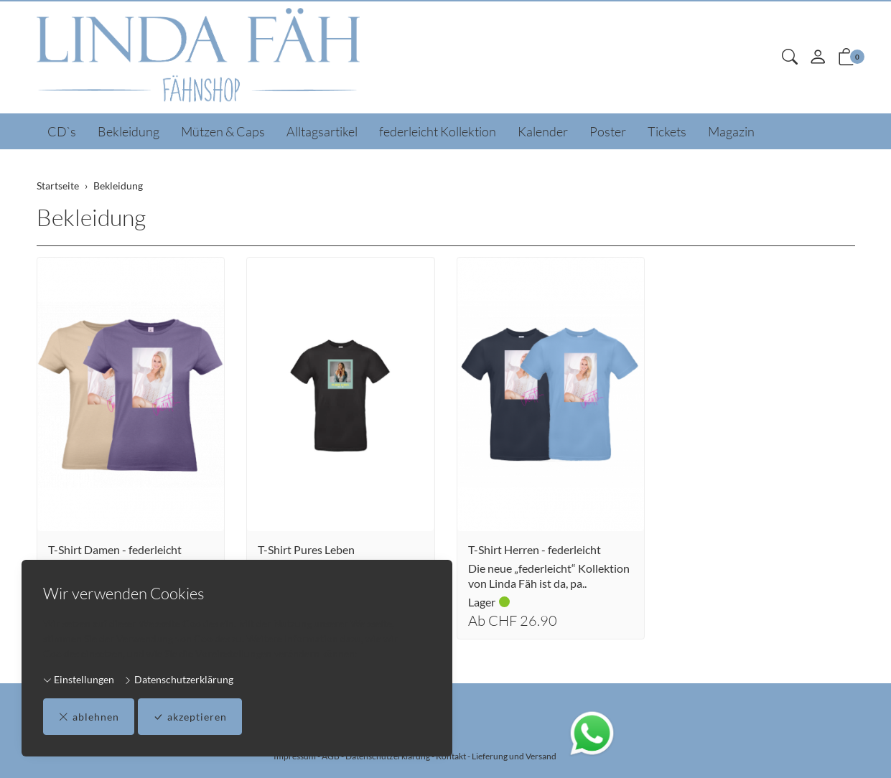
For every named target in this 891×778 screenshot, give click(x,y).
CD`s (61, 131)
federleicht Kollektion (437, 131)
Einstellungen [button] (78, 679)
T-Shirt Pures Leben (306, 549)
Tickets (667, 131)
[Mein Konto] (817, 57)
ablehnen (88, 716)
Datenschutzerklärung (178, 679)
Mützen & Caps (223, 131)
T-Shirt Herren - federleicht (534, 549)
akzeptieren (190, 716)
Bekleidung (128, 131)
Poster (607, 131)
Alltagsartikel (322, 131)
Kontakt (451, 756)
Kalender (543, 131)
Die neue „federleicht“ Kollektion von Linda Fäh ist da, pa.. (549, 575)
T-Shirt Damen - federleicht (115, 549)
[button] (790, 57)
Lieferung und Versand (514, 756)
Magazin (731, 131)
